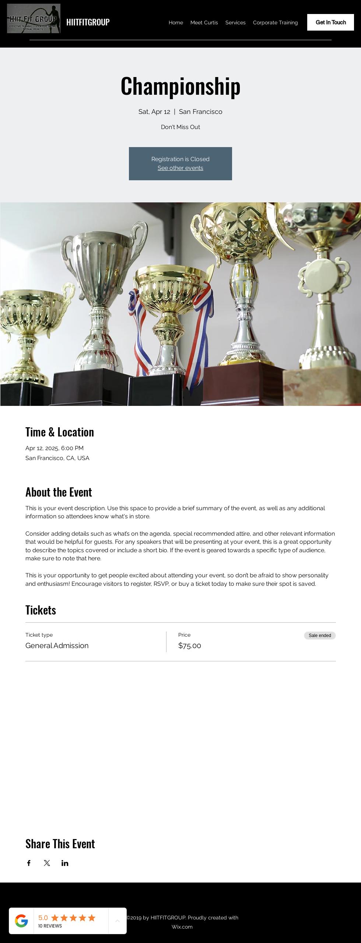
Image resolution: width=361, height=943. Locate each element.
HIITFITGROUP (88, 22)
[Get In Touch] (330, 22)
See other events (180, 167)
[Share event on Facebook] (28, 863)
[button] (235, 22)
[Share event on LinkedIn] (65, 863)
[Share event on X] (46, 863)
